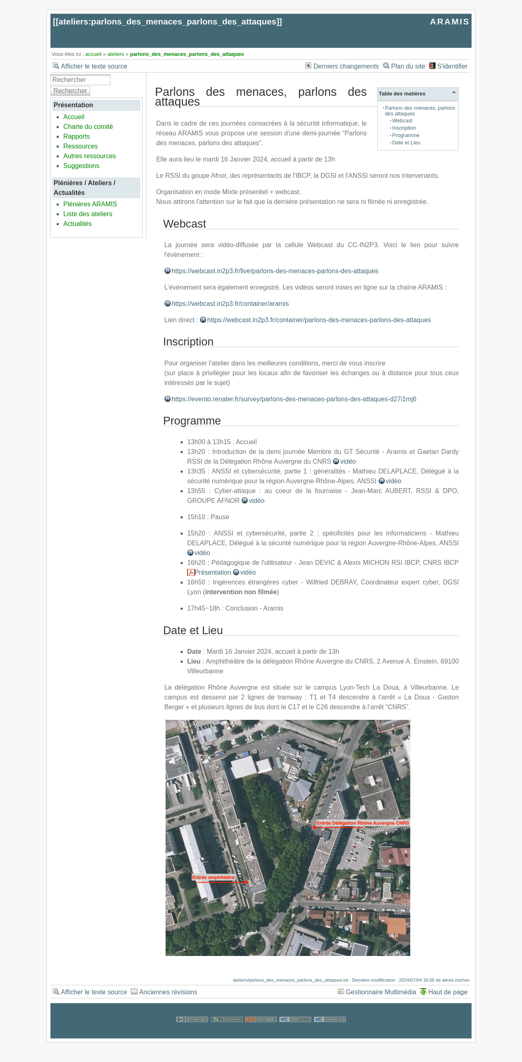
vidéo (348, 461)
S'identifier (452, 66)
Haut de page (447, 992)
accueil (93, 54)
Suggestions (81, 165)
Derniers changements (346, 66)
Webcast (402, 120)
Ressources (80, 146)
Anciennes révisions (168, 992)
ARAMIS (450, 21)
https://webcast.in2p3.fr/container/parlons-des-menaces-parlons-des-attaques (319, 319)
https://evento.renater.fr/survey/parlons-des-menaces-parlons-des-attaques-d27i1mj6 (294, 399)
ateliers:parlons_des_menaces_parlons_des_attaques (167, 21)
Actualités (77, 223)
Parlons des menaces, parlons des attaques (420, 111)
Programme (406, 135)
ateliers (115, 54)
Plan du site (408, 66)
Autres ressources (89, 156)
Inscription (404, 128)
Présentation (213, 572)
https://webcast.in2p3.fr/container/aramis (230, 303)
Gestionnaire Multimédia (381, 992)
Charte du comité (88, 126)
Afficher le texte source (94, 66)
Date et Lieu (406, 142)
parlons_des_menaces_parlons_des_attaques (187, 54)
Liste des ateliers (87, 213)
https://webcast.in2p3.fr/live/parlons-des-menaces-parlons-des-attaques (275, 271)
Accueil (73, 116)
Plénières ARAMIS (90, 204)
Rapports (76, 136)
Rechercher (70, 90)
